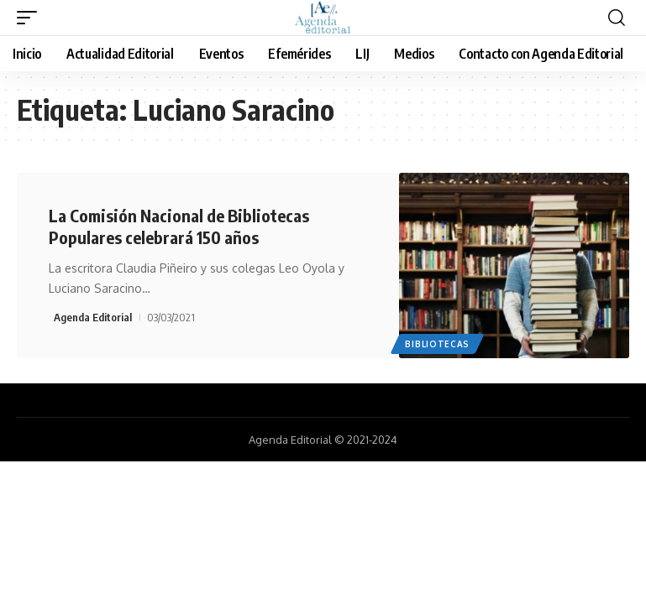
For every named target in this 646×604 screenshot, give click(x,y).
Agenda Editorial (93, 317)
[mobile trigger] (31, 17)
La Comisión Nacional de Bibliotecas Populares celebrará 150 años (179, 226)
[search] (616, 17)
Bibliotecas (437, 344)
